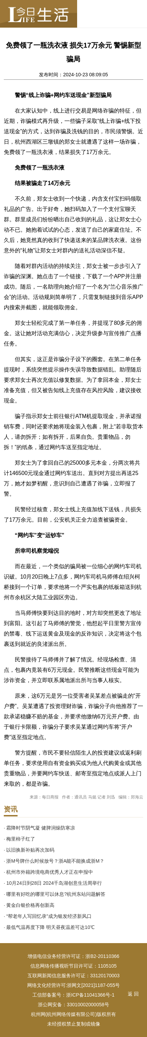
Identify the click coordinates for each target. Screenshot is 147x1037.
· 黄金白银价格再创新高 (29, 905)
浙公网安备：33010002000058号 (73, 1004)
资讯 (11, 809)
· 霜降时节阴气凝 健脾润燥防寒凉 (39, 828)
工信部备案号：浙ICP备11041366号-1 (73, 995)
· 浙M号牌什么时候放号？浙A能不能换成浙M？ (54, 861)
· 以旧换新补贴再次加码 (29, 850)
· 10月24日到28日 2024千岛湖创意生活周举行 (53, 883)
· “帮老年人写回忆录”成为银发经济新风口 (48, 916)
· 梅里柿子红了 (19, 839)
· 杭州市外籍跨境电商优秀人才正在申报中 (48, 872)
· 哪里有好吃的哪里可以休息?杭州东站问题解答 (55, 894)
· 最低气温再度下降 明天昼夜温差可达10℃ (49, 927)
